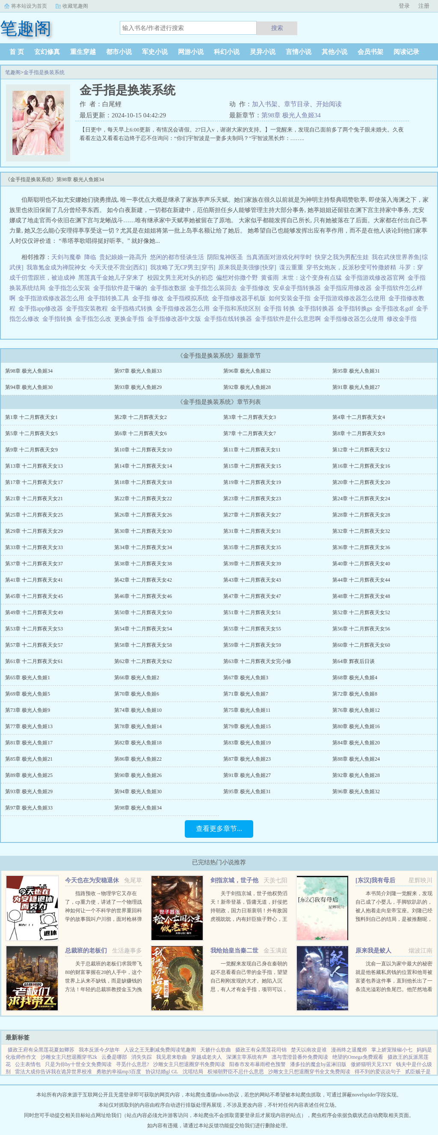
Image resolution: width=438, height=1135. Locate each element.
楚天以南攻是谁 (309, 1050)
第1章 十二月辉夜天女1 (31, 417)
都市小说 (119, 51)
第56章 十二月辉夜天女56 (361, 629)
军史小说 (155, 51)
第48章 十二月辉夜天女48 (361, 596)
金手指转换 (58, 319)
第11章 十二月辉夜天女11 (252, 450)
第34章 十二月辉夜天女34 (143, 547)
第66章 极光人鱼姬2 (136, 678)
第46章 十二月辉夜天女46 (143, 596)
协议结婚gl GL (161, 1072)
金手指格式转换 (133, 308)
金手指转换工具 (109, 298)
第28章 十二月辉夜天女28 (361, 515)
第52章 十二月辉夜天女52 (361, 612)
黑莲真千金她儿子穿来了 (111, 278)
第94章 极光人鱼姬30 (29, 387)
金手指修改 (256, 288)
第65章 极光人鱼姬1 (27, 678)
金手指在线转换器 (229, 319)
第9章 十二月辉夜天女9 (31, 450)
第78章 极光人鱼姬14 (138, 726)
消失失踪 (141, 1057)
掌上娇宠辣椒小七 (391, 1050)
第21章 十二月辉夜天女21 (34, 499)
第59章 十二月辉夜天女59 (252, 645)
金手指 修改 (149, 298)
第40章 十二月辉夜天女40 (361, 564)
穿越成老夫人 (206, 1057)
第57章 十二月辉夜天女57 (34, 645)
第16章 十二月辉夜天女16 (361, 466)
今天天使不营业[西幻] (118, 267)
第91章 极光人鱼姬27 (356, 387)
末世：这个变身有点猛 (312, 278)
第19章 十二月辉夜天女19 (252, 482)
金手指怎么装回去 (214, 288)
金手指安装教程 (88, 308)
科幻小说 (227, 51)
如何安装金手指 (291, 298)
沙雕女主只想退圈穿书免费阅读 (189, 1064)
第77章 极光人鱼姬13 (29, 726)
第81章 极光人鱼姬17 (29, 743)
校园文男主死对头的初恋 (180, 278)
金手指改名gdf (395, 308)
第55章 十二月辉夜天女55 (252, 629)
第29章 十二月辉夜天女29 (34, 531)
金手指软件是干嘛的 (121, 288)
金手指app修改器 (42, 308)
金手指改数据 (169, 288)
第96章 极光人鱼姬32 (247, 371)
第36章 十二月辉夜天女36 (361, 547)
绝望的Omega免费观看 (357, 1057)
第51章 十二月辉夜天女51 (252, 612)
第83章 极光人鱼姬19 (247, 743)
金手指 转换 (280, 308)
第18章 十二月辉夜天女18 (143, 482)
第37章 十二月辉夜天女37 (34, 564)
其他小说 (334, 51)
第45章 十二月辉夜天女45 (34, 596)
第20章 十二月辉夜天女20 (361, 482)
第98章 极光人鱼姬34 (291, 115)
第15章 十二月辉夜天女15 (252, 466)
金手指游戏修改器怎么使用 (351, 298)
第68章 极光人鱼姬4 (354, 678)
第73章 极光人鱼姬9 (27, 710)
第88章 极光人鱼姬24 (356, 759)
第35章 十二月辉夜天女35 (252, 547)
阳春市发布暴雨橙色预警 (257, 1064)
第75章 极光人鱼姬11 (247, 710)
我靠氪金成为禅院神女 (56, 267)
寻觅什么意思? (132, 1064)
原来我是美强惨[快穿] (247, 267)
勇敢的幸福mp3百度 (118, 1072)
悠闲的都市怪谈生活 (177, 257)
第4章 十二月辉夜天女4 (358, 417)
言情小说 (298, 51)
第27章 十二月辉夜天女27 (252, 515)
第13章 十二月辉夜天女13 (34, 466)
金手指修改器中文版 (175, 319)
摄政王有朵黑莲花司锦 (261, 1050)
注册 (423, 6)
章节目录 (297, 104)
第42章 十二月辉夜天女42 (143, 580)
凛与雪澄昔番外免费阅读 (300, 1057)
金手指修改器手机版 (240, 298)
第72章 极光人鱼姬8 (354, 694)
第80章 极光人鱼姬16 (356, 726)
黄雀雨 (270, 278)
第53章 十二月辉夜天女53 (34, 629)
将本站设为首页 (29, 6)
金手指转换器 (317, 308)
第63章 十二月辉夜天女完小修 (257, 661)
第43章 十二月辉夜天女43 (252, 580)
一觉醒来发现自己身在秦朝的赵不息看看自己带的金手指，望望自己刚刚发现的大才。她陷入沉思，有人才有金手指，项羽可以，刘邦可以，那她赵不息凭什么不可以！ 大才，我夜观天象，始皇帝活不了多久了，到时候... (248, 989)
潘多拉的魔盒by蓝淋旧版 (318, 1064)
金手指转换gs (356, 308)
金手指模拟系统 (189, 298)
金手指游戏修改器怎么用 (52, 298)
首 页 (16, 51)
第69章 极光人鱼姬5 (27, 694)
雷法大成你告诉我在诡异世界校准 (53, 1072)
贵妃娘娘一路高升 (123, 257)
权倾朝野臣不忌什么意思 (235, 1072)
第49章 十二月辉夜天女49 (34, 612)
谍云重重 (291, 267)
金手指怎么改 (94, 319)
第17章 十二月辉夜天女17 (34, 482)
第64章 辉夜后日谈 (353, 661)
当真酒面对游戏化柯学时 (279, 257)
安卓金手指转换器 (298, 288)
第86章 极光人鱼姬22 (138, 759)
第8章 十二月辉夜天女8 (358, 433)
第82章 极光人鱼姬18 (138, 743)
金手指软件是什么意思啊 (289, 319)
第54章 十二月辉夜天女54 (143, 629)
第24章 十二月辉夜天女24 (361, 499)
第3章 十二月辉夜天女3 (249, 417)
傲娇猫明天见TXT (371, 1064)
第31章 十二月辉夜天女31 (252, 531)
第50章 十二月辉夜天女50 (143, 612)
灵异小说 (262, 51)
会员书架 (370, 51)
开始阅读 (329, 104)
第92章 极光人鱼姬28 (247, 387)
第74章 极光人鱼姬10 (138, 710)
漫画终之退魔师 (349, 1050)
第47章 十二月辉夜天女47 (252, 596)
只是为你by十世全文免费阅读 (78, 1064)
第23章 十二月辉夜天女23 (252, 499)
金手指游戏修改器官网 (376, 278)
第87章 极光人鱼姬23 (247, 759)
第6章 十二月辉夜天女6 (140, 433)
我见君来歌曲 (171, 1057)
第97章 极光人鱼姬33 (138, 371)
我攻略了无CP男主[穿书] (182, 267)
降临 (90, 257)
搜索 (277, 27)
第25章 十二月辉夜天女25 (34, 515)
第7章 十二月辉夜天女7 (249, 433)
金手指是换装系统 (44, 72)
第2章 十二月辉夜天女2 (140, 417)
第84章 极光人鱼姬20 (356, 743)
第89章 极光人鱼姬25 (29, 775)
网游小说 (191, 51)
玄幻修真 (47, 51)
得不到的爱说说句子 (378, 1072)
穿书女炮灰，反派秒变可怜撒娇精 (351, 267)
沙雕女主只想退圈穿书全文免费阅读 (309, 1072)
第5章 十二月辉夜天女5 (31, 433)
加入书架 (265, 104)
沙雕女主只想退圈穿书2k (69, 1057)
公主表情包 (28, 1064)
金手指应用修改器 (349, 288)
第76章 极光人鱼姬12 (356, 710)
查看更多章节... (219, 828)
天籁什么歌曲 (215, 1050)
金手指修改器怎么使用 (355, 319)
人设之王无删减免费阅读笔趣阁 (160, 1050)
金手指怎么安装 (70, 288)
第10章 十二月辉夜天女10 (143, 450)
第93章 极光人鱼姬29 (138, 387)
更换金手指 (130, 319)
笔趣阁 (13, 72)
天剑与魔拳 (66, 257)
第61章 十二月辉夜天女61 (34, 661)
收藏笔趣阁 (75, 6)
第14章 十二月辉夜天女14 (143, 466)
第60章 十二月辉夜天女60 (361, 645)
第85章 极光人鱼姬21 (29, 759)
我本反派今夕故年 (99, 1050)
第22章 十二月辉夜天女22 (143, 499)
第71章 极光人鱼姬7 (245, 694)
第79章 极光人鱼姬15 (247, 726)
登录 (404, 6)
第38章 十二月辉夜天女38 (143, 564)
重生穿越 (83, 51)
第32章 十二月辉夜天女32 (361, 531)
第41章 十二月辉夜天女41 (34, 580)
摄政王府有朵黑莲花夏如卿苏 (41, 1050)
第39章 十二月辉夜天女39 (252, 564)
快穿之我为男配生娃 (342, 257)
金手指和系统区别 (238, 308)
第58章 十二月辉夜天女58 (143, 645)
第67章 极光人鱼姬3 (245, 678)
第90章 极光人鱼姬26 (138, 775)
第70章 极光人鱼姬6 (136, 694)
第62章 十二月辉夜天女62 (143, 661)
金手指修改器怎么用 (184, 308)
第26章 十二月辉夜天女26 (143, 515)
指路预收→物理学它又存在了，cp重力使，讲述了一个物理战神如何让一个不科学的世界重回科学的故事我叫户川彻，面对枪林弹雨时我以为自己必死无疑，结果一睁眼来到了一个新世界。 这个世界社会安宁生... (103, 919)
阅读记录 (406, 51)
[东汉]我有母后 (375, 880)
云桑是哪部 (114, 1057)
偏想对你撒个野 (237, 278)
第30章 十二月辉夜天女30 (143, 531)
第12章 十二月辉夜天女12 (361, 450)
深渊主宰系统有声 (246, 1057)
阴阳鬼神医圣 (225, 257)
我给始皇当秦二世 (234, 950)
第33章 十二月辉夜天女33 (34, 547)
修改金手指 (403, 319)
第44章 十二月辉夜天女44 (361, 580)
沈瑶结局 (193, 1072)
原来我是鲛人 (373, 950)
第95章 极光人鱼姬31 (356, 371)
